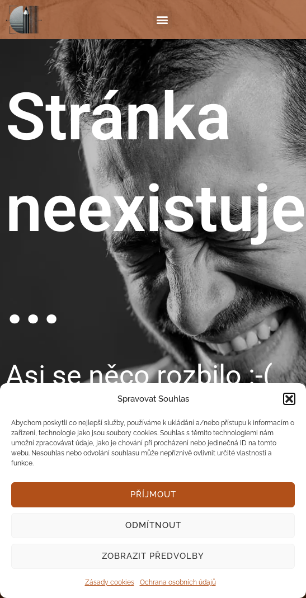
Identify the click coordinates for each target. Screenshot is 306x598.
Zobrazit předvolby (153, 556)
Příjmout (153, 494)
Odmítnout (153, 525)
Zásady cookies (109, 582)
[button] (289, 398)
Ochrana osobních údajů (178, 582)
